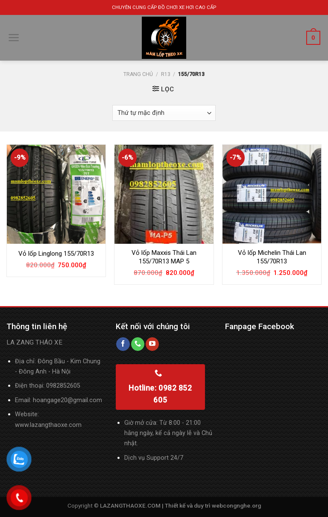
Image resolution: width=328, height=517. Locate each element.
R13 (165, 74)
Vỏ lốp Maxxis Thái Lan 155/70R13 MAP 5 (164, 257)
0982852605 (63, 385)
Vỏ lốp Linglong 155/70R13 (56, 253)
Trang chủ (138, 74)
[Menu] (13, 37)
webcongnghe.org (236, 505)
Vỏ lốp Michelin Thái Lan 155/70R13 (272, 257)
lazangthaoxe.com (56, 425)
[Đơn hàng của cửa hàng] (164, 113)
